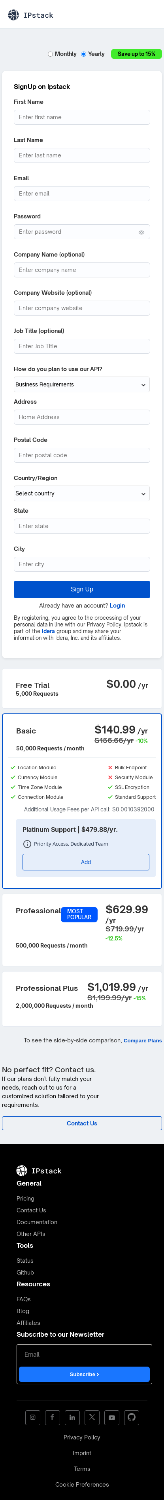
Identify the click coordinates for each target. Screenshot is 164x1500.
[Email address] (82, 193)
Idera (48, 631)
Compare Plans (143, 1041)
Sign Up (82, 589)
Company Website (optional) (53, 292)
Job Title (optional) (39, 330)
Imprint (82, 1453)
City (19, 548)
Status (25, 1260)
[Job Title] (82, 346)
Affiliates (28, 1322)
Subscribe (84, 1374)
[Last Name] (82, 155)
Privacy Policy (82, 1437)
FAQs (24, 1299)
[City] (82, 564)
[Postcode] (82, 455)
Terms (82, 1468)
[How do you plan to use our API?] (82, 384)
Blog (23, 1311)
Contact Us (31, 1210)
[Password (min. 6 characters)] (82, 231)
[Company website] (82, 308)
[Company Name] (82, 269)
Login (117, 605)
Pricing (25, 1198)
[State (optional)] (82, 526)
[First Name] (82, 117)
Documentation (37, 1222)
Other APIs (31, 1233)
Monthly (63, 53)
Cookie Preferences (82, 1484)
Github (25, 1272)
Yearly (94, 53)
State (21, 510)
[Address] (82, 417)
